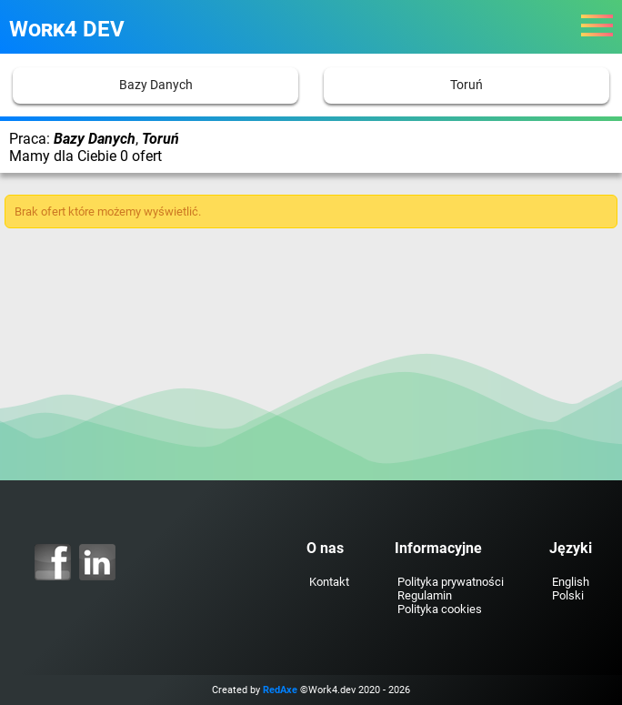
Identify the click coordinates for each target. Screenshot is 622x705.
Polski (568, 595)
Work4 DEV (67, 29)
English (570, 582)
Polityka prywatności (450, 582)
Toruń (466, 85)
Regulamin (424, 595)
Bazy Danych (156, 85)
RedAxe (280, 690)
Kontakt (329, 582)
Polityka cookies (439, 609)
